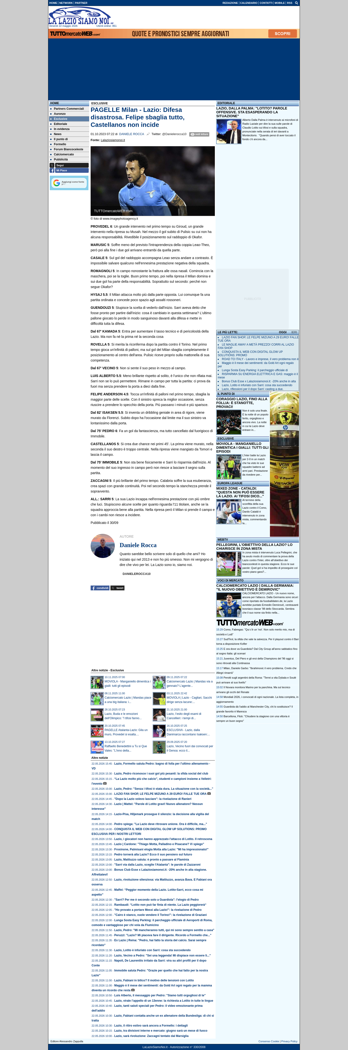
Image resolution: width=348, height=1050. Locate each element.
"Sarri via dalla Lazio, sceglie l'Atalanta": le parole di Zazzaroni (157, 864)
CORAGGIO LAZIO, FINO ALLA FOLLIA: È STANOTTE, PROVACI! (241, 403)
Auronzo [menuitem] (58, 114)
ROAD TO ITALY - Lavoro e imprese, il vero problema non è (260, 359)
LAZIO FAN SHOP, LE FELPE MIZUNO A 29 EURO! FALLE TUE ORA (160, 794)
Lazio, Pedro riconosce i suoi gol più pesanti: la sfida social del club (161, 773)
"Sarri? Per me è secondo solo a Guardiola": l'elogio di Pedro (156, 899)
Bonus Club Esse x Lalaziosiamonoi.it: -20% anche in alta (259, 381)
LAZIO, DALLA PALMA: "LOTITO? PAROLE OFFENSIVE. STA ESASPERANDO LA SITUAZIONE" (251, 112)
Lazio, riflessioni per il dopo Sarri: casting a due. (252, 389)
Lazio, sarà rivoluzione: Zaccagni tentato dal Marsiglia (151, 1036)
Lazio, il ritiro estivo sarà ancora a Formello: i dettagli (151, 1025)
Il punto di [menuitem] (59, 139)
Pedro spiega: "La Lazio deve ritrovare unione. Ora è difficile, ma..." (160, 824)
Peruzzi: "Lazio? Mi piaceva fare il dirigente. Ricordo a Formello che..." (162, 935)
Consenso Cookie (269, 1041)
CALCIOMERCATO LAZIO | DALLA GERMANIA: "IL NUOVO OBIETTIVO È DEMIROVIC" (255, 587)
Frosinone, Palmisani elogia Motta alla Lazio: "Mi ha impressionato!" (161, 849)
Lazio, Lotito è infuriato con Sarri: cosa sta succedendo (152, 950)
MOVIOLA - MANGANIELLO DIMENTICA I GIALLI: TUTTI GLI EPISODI (242, 447)
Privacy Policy (289, 1041)
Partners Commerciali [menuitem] (67, 108)
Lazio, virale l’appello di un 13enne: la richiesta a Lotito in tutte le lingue (163, 1000)
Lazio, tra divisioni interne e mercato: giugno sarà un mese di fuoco (160, 1030)
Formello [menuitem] (58, 144)
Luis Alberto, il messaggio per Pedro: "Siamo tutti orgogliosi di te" (160, 995)
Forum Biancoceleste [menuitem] (66, 149)
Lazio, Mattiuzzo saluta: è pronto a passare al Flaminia (151, 859)
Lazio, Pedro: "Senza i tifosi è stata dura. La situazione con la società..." (163, 788)
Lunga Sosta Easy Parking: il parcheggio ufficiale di (255, 370)
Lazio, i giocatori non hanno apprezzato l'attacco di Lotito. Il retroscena (163, 839)
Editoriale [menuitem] (58, 124)
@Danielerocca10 (174, 134)
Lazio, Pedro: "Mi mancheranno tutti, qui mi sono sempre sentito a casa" (164, 930)
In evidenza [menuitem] (60, 129)
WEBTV (223, 539)
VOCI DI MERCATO (231, 580)
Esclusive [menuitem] (58, 119)
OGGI (282, 332)
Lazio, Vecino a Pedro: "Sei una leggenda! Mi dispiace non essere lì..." (162, 955)
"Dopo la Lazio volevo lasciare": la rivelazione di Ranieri (152, 799)
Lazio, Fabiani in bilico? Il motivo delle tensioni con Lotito (154, 980)
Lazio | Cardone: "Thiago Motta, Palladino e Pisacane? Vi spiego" (159, 844)
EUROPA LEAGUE (230, 483)
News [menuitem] (55, 134)
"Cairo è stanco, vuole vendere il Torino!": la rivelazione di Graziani (160, 915)
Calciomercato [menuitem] (62, 154)
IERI (294, 332)
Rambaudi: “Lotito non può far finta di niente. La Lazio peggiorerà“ (160, 904)
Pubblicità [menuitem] (59, 159)
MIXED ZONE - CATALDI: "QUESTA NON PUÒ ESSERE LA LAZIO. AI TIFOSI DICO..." (240, 492)
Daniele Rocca (131, 134)
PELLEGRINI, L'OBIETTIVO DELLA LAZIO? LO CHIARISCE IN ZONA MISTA (254, 546)
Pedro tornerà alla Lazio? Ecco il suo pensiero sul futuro (153, 854)
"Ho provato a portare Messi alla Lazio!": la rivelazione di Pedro (158, 910)
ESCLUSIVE (226, 438)
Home (54, 103)
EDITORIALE (226, 103)
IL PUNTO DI (226, 394)
